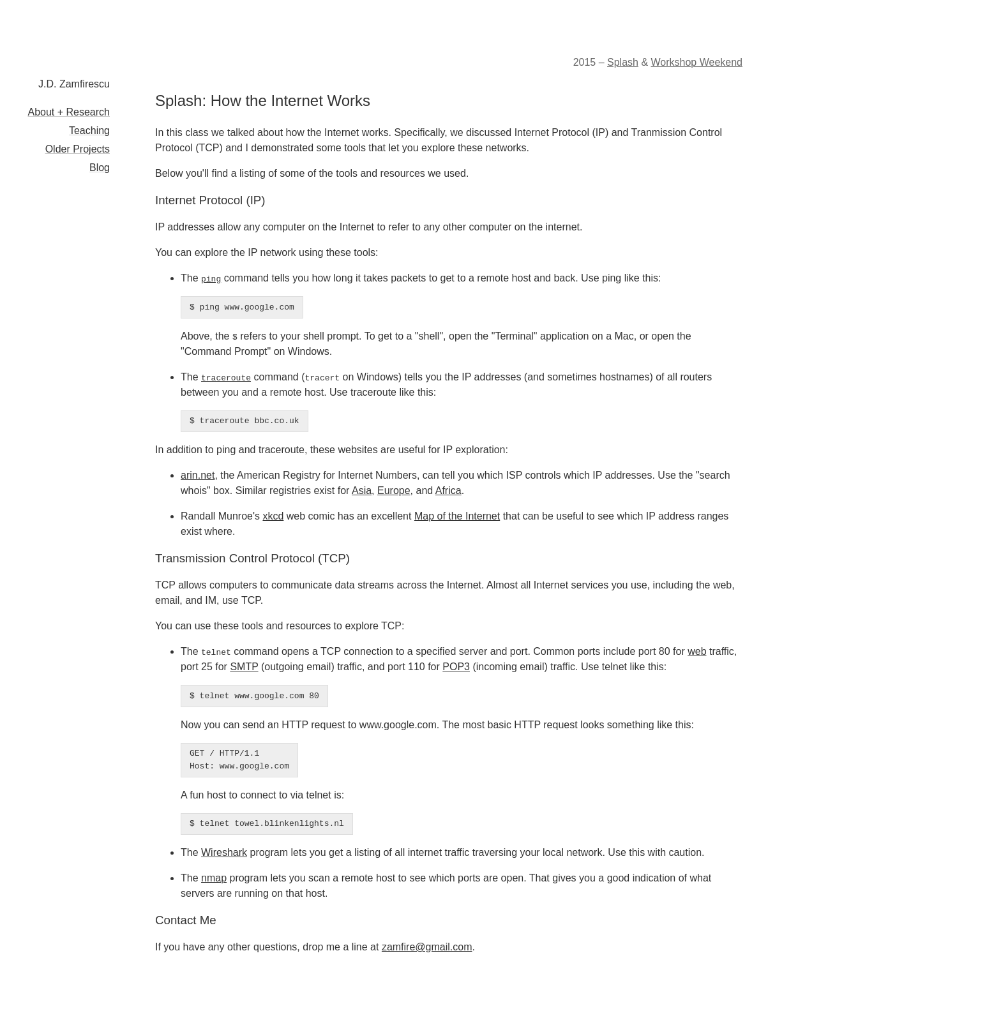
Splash (622, 62)
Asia (362, 490)
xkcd (272, 516)
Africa (448, 490)
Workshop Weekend (696, 62)
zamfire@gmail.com (427, 946)
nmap (214, 878)
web (697, 651)
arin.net (197, 475)
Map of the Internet (457, 516)
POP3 (456, 666)
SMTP (244, 666)
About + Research (68, 112)
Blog (99, 167)
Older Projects (77, 149)
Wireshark (224, 852)
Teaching (89, 130)
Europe (393, 490)
